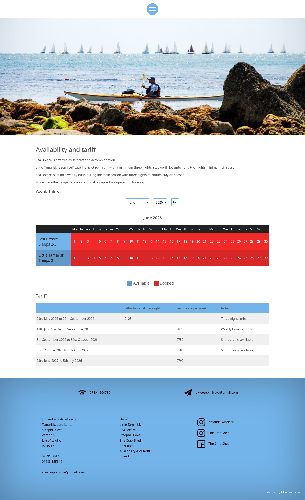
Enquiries (126, 446)
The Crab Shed (130, 440)
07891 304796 (94, 392)
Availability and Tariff (135, 451)
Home (124, 419)
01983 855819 (52, 461)
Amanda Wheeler (215, 422)
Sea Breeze (48, 238)
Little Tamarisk (51, 255)
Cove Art (126, 456)
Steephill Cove (130, 435)
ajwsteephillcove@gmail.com (211, 392)
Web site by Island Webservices (285, 492)
